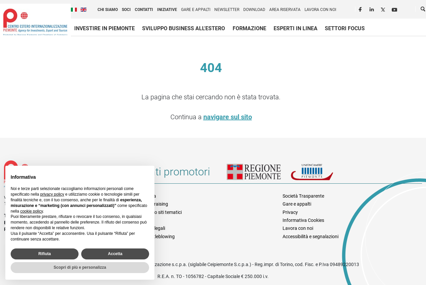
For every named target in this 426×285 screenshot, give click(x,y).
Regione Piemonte (259, 174)
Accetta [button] (115, 253)
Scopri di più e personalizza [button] (80, 267)
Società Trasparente (303, 196)
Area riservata (285, 9)
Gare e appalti (195, 9)
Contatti (144, 9)
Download (254, 9)
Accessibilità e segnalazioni (310, 236)
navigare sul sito (227, 117)
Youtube (395, 8)
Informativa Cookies (303, 220)
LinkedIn (372, 8)
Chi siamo (108, 9)
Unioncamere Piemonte (321, 174)
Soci (126, 9)
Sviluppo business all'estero (183, 28)
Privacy (290, 212)
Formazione (249, 28)
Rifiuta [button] (44, 253)
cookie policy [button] (31, 211)
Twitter (384, 8)
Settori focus (345, 28)
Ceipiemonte (35, 22)
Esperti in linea (296, 28)
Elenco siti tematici (162, 212)
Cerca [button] (423, 10)
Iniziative (167, 9)
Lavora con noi (320, 9)
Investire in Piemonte (104, 28)
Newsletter (226, 9)
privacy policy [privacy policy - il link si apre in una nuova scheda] (52, 194)
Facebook (361, 8)
